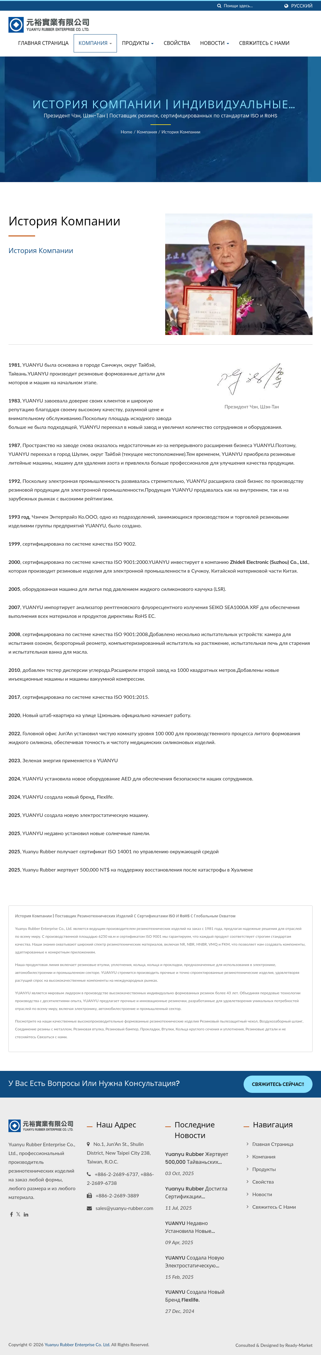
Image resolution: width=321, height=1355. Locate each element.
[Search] (252, 6)
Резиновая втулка (88, 1029)
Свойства (177, 43)
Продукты (138, 43)
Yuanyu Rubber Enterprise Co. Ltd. (77, 1344)
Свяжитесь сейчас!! (278, 1084)
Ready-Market (299, 1345)
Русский (302, 5)
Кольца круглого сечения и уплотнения (210, 1029)
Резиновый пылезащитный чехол (229, 1021)
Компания (95, 43)
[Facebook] (11, 1214)
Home (126, 131)
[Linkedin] (26, 1214)
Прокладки (150, 1029)
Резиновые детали (261, 1029)
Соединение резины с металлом (43, 1029)
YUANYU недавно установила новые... (190, 1226)
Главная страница (43, 43)
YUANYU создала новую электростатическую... (194, 1261)
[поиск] (219, 6)
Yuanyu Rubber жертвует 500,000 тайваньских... (196, 1158)
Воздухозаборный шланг (281, 1021)
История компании (180, 131)
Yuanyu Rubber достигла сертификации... (196, 1192)
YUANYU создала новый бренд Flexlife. (194, 1296)
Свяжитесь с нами (264, 43)
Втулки (167, 1029)
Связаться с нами (51, 1036)
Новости (214, 43)
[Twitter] (18, 1214)
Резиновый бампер (121, 1029)
